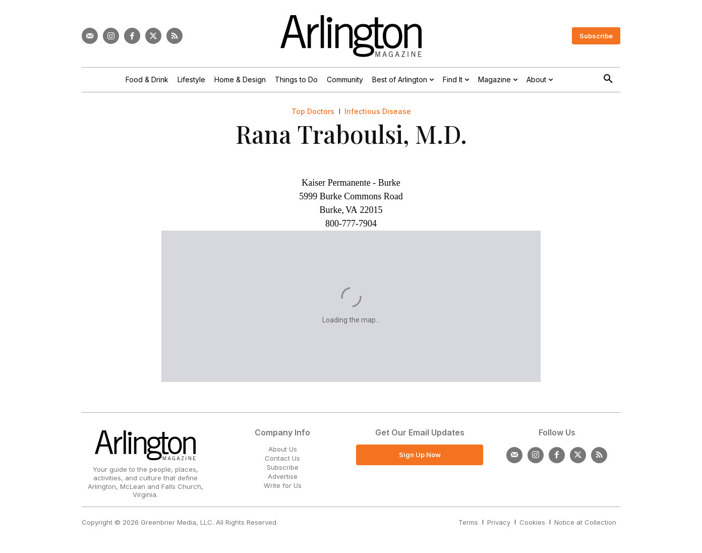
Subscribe (283, 467)
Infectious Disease (377, 111)
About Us (282, 449)
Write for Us (283, 485)
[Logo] (351, 36)
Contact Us (282, 458)
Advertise (283, 476)
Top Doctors (312, 111)
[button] (608, 79)
